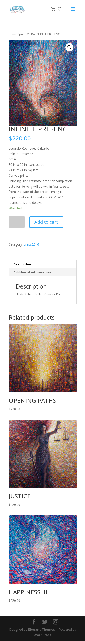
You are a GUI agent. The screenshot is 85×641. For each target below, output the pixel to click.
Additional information (32, 272)
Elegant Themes (41, 629)
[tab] (42, 264)
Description (22, 264)
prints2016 (26, 34)
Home (13, 34)
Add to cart (46, 222)
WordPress (42, 635)
